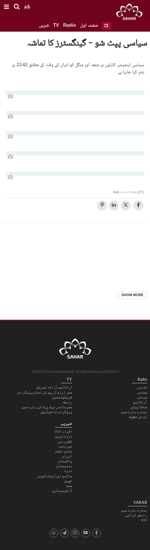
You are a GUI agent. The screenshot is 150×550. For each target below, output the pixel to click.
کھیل (68, 481)
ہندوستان (64, 466)
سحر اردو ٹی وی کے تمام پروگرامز (44, 392)
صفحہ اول (89, 26)
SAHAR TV (75, 350)
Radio (69, 26)
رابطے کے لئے (136, 515)
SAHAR (131, 13)
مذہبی (142, 387)
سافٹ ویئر (138, 407)
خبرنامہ (65, 446)
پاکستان (65, 461)
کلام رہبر (64, 442)
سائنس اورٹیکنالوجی (54, 476)
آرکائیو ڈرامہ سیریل (54, 387)
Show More (132, 295)
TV (56, 26)
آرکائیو (140, 402)
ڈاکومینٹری (62, 491)
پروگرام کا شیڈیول (56, 412)
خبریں (44, 26)
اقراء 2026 (63, 432)
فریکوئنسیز (62, 397)
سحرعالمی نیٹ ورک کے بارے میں (47, 407)
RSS (144, 520)
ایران (67, 456)
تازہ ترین (63, 436)
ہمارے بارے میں (134, 412)
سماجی (142, 392)
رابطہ (67, 402)
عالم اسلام (63, 451)
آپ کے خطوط (138, 417)
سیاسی (142, 397)
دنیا (68, 471)
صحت (69, 486)
